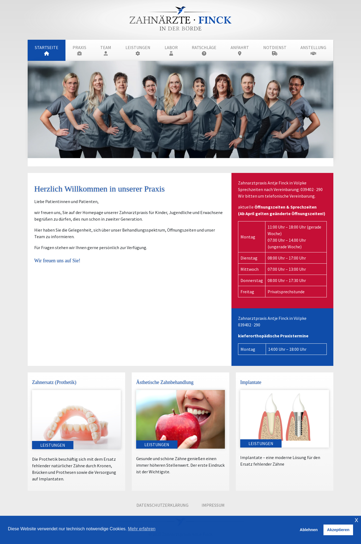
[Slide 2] (185, 159)
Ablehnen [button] (309, 530)
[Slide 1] (175, 159)
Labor (171, 50)
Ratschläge (204, 50)
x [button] (356, 519)
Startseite (46, 50)
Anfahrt (240, 50)
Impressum (213, 505)
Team (105, 50)
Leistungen (137, 50)
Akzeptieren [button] (338, 530)
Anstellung (313, 50)
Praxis (79, 50)
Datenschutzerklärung (162, 505)
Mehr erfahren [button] (142, 528)
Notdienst (275, 50)
